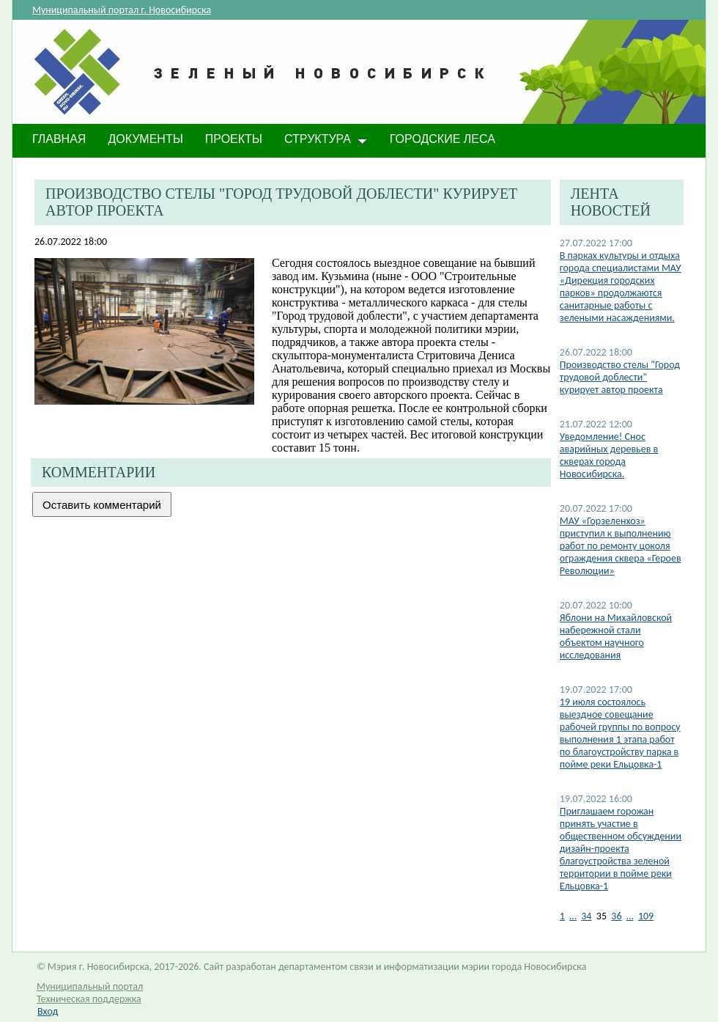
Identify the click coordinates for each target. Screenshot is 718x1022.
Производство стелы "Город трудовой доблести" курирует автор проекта (620, 377)
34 (586, 916)
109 (646, 916)
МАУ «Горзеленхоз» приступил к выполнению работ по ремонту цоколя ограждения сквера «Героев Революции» (620, 546)
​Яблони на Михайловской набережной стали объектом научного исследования (616, 636)
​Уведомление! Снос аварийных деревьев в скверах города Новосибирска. (609, 455)
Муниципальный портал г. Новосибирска (121, 10)
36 (616, 916)
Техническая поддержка (89, 999)
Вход (47, 1011)
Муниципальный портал (90, 986)
